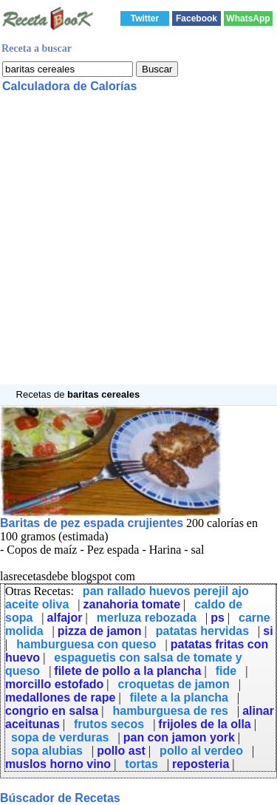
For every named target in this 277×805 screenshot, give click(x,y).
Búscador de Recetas (60, 798)
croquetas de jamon (174, 684)
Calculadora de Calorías (69, 86)
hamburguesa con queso (86, 644)
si (268, 631)
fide (226, 671)
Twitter (145, 18)
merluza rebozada (146, 617)
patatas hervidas (202, 631)
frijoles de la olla (204, 724)
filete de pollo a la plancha (127, 671)
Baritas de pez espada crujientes (91, 523)
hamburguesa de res (170, 710)
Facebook (196, 18)
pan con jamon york (179, 737)
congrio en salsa (51, 710)
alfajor (65, 617)
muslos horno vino (58, 764)
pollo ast (121, 750)
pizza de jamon (100, 631)
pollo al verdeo (201, 750)
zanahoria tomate (131, 604)
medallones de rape (60, 697)
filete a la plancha (179, 697)
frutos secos (109, 724)
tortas (141, 764)
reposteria (200, 764)
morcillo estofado (54, 684)
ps (218, 617)
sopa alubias (47, 750)
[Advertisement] (138, 245)
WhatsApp (248, 18)
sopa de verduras (60, 737)
